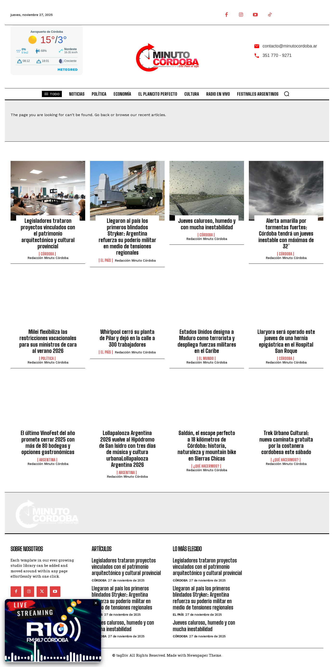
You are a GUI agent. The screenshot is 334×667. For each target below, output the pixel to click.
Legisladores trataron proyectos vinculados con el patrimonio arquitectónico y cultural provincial (48, 234)
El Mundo (206, 358)
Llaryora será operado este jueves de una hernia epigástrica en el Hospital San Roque (286, 341)
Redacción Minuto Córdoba (47, 258)
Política (47, 358)
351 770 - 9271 (277, 55)
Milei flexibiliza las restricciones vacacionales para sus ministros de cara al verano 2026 (48, 341)
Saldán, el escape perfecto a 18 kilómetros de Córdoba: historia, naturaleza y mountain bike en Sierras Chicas (207, 446)
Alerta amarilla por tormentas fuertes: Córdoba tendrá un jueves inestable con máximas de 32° (286, 234)
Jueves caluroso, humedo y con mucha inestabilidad (207, 224)
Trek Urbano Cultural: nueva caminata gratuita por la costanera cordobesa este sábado (286, 442)
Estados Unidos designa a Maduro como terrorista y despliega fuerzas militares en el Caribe (207, 341)
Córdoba (47, 254)
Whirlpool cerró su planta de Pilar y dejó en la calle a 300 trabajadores (127, 338)
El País (106, 260)
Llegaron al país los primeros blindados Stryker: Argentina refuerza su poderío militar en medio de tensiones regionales (127, 237)
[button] (286, 93)
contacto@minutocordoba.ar (290, 46)
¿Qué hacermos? (206, 466)
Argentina (47, 460)
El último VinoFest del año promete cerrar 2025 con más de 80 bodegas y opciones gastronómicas (48, 442)
